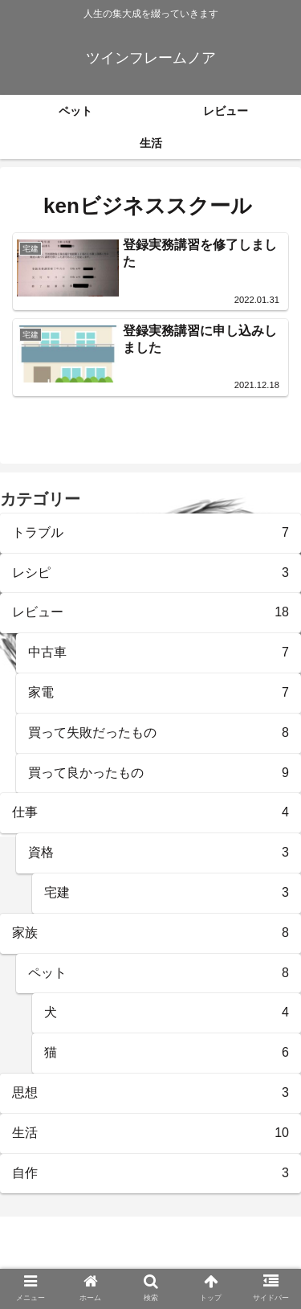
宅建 (166, 893)
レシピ (150, 573)
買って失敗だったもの (158, 733)
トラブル (150, 533)
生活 (150, 1133)
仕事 (150, 812)
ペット (158, 973)
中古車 (158, 653)
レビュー (150, 612)
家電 (158, 693)
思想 (150, 1093)
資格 (158, 853)
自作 (150, 1173)
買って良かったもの (158, 773)
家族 (150, 933)
